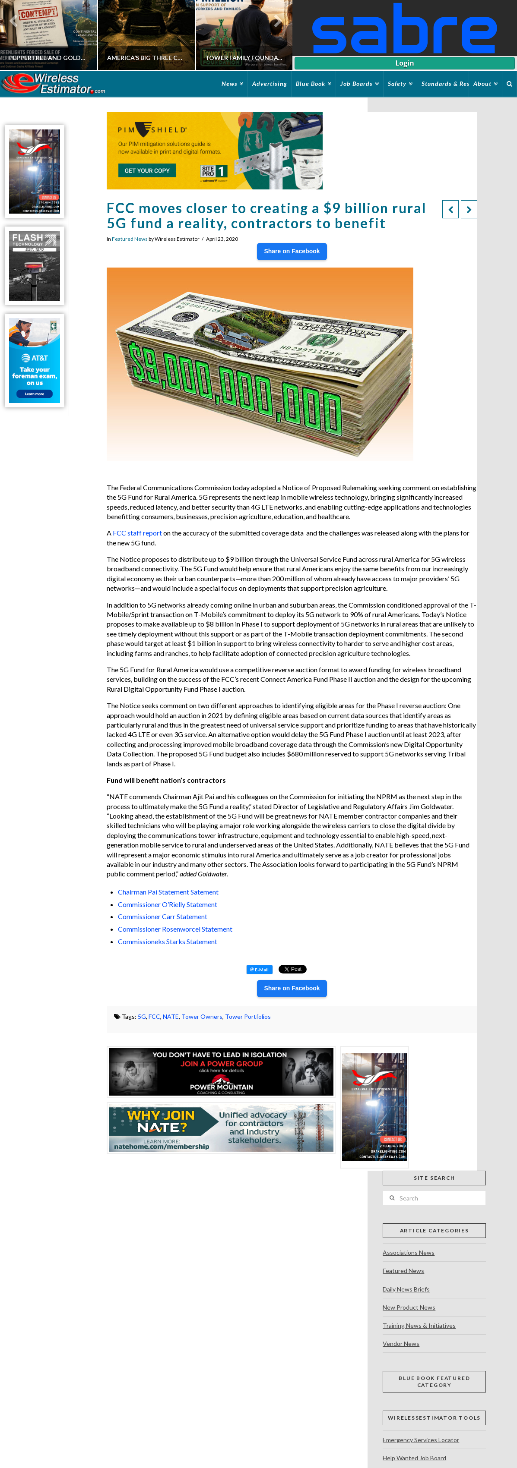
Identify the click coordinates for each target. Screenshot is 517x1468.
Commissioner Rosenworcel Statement (175, 929)
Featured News (130, 239)
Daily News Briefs (406, 1289)
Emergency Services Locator (421, 1439)
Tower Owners (201, 1016)
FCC (154, 1016)
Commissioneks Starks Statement (167, 941)
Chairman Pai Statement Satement (168, 892)
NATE (171, 1016)
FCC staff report (137, 533)
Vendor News (401, 1343)
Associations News (409, 1252)
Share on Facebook (292, 251)
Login (404, 63)
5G (142, 1016)
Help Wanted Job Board (414, 1458)
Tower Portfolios (248, 1016)
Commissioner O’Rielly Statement (167, 904)
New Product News (409, 1307)
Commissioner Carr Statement (162, 916)
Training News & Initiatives (419, 1325)
